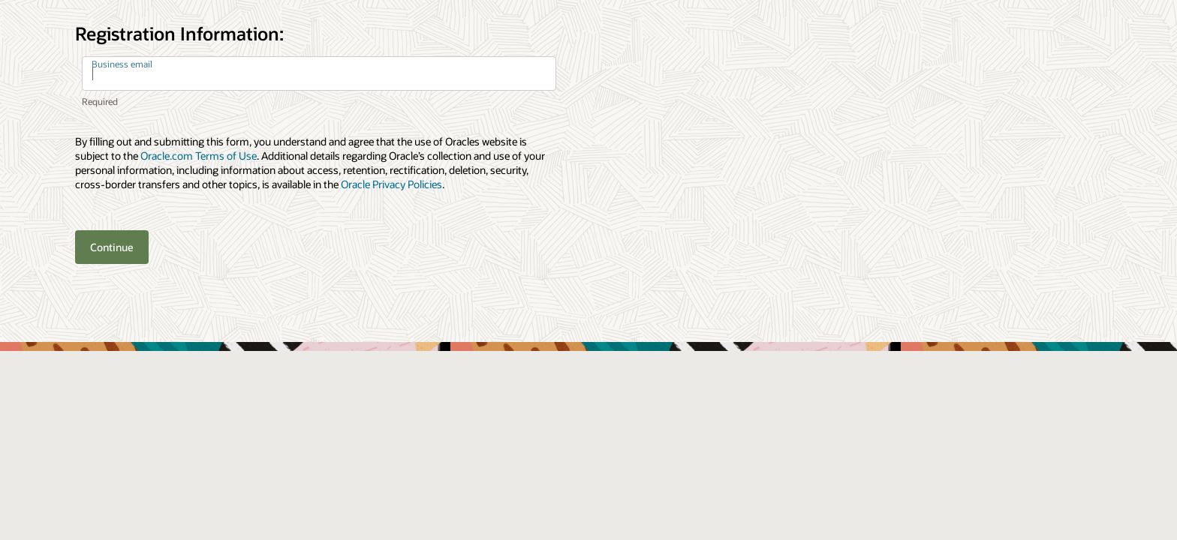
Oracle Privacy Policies (391, 184)
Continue (112, 247)
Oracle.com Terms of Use (198, 155)
